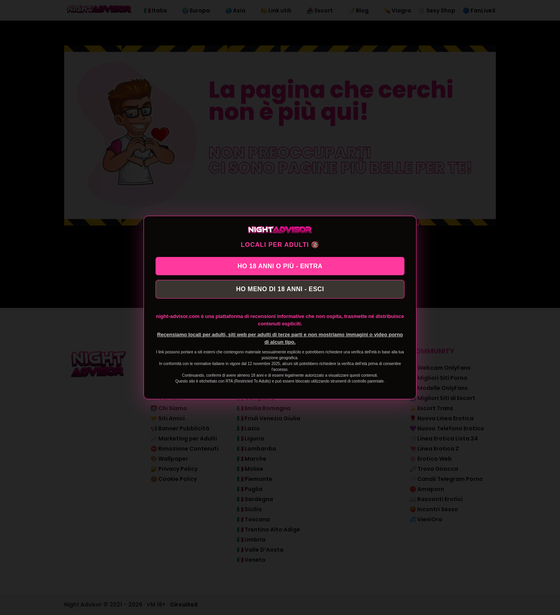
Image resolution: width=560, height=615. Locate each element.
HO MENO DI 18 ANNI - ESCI (280, 290)
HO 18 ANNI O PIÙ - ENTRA (280, 264)
